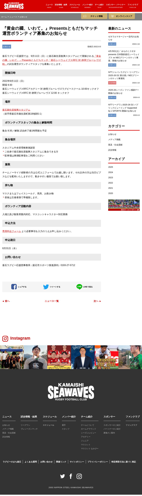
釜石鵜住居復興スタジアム (16, 111)
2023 (110, 179)
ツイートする (51, 288)
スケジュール (74, 6)
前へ (7, 302)
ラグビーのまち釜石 (12, 463)
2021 (110, 189)
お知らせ (112, 135)
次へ (96, 302)
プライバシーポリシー (98, 463)
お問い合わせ (46, 463)
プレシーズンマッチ (29, 430)
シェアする (18, 288)
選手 (64, 426)
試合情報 (112, 151)
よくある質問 (31, 463)
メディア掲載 (114, 140)
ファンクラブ (133, 6)
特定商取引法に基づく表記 (123, 463)
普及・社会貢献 (115, 146)
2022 (110, 184)
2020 (110, 194)
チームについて (87, 426)
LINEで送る (84, 288)
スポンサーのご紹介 (112, 426)
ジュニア (85, 442)
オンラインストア (124, 16)
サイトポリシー (77, 463)
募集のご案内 (109, 434)
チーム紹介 (99, 6)
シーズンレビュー (88, 434)
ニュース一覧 (52, 302)
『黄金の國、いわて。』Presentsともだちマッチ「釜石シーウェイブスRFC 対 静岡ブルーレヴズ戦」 (51, 61)
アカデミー (85, 438)
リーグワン (25, 426)
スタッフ (65, 430)
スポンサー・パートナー (115, 6)
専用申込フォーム (11, 232)
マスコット (85, 446)
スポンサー (109, 418)
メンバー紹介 (87, 6)
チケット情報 (96, 16)
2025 (110, 168)
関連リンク (61, 463)
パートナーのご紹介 (112, 430)
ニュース (49, 6)
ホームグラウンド (88, 430)
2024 (110, 173)
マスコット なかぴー (90, 450)
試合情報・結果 (61, 6)
